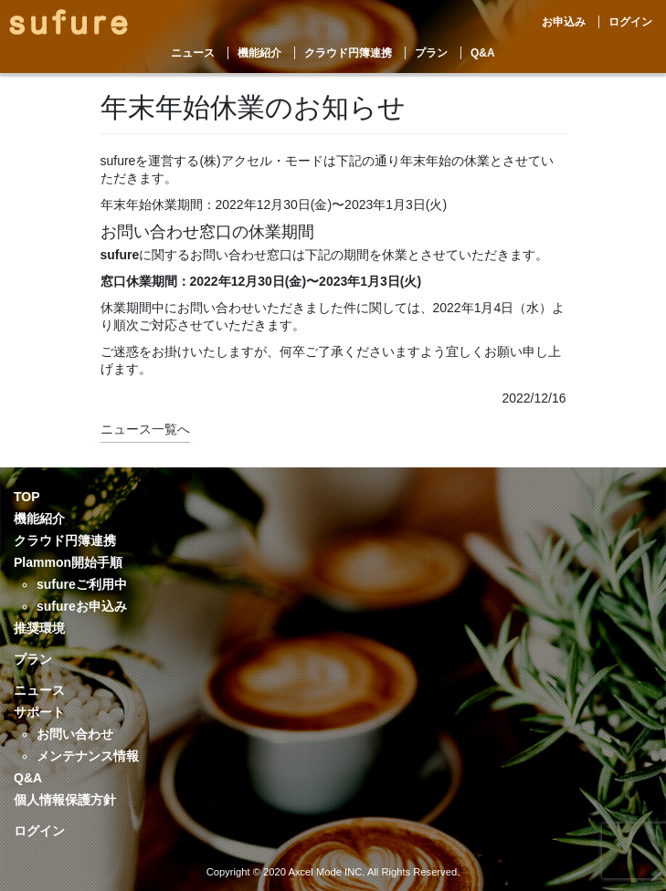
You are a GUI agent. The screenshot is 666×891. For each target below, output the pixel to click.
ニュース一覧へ (145, 429)
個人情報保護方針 (65, 799)
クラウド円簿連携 (348, 53)
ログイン (630, 22)
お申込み (564, 22)
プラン (431, 53)
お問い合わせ (75, 734)
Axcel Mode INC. (326, 871)
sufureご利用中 (82, 584)
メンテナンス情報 (88, 756)
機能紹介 (259, 53)
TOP (27, 496)
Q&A (482, 53)
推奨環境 (39, 628)
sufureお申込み (82, 606)
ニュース (193, 53)
